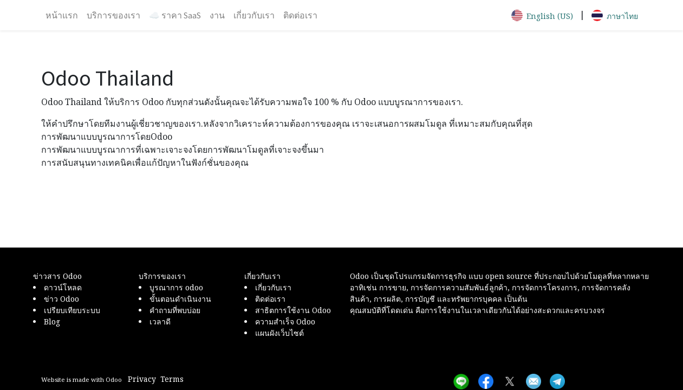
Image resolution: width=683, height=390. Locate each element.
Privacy (142, 379)
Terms (172, 379)
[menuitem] (61, 15)
